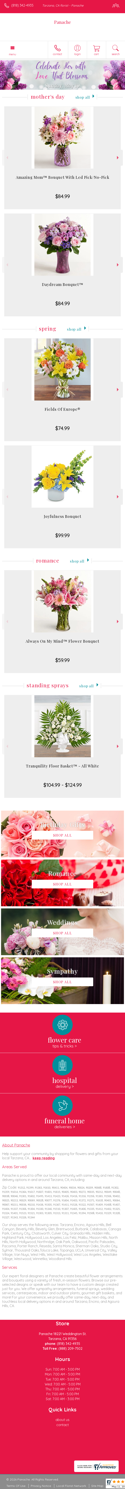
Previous (6, 158)
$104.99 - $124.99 (62, 785)
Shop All (82, 97)
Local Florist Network (71, 1486)
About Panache (16, 1145)
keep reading (44, 1158)
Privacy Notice (41, 1486)
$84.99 (62, 196)
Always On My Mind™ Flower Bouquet (62, 641)
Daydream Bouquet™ (62, 284)
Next (118, 158)
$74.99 (62, 428)
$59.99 (62, 660)
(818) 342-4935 (22, 5)
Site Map (97, 1486)
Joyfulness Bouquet (62, 516)
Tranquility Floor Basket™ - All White (62, 766)
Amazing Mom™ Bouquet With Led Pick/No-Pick (62, 177)
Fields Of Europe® (62, 409)
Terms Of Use (15, 1486)
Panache (62, 22)
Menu (12, 54)
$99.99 (62, 535)
